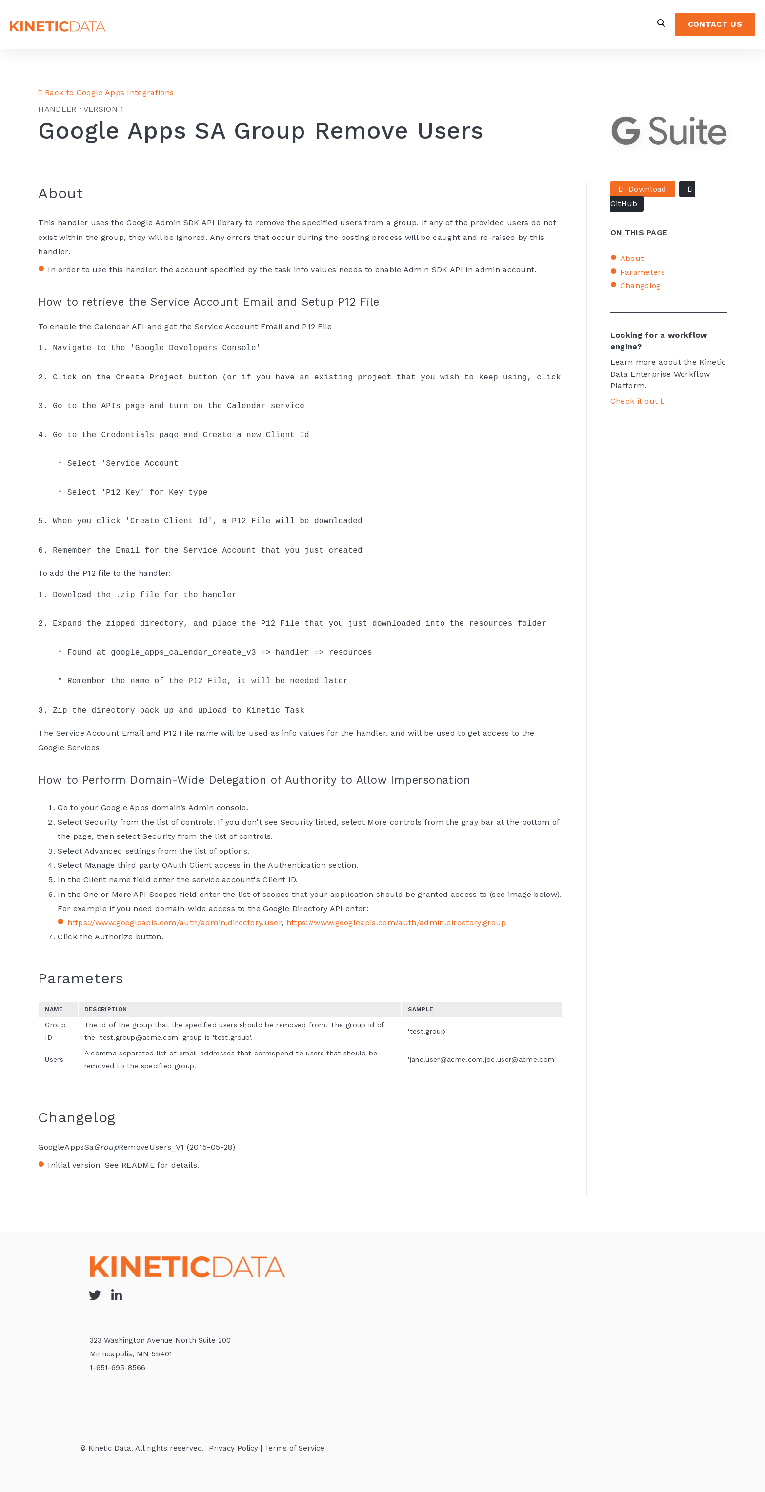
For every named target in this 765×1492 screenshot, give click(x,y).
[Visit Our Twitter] (94, 1295)
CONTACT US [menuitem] (715, 24)
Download (642, 189)
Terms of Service (294, 1448)
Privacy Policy (233, 1448)
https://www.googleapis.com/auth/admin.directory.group (396, 922)
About (632, 258)
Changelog (640, 285)
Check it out (637, 401)
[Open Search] (661, 23)
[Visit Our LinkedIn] (116, 1295)
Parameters (642, 272)
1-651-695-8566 (117, 1367)
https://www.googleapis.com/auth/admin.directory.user (174, 922)
